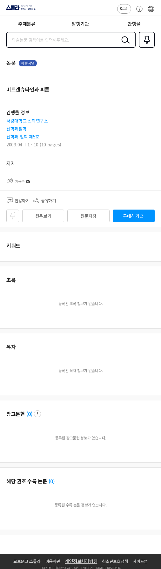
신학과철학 (16, 128)
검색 (124, 44)
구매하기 (131, 216)
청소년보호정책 (115, 561)
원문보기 (43, 216)
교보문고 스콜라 (27, 561)
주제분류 (27, 23)
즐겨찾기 (145, 47)
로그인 (124, 8)
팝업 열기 (37, 413)
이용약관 (52, 561)
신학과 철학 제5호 (22, 136)
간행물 (134, 23)
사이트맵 (140, 561)
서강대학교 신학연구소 (27, 120)
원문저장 (88, 216)
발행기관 (80, 23)
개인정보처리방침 (81, 561)
